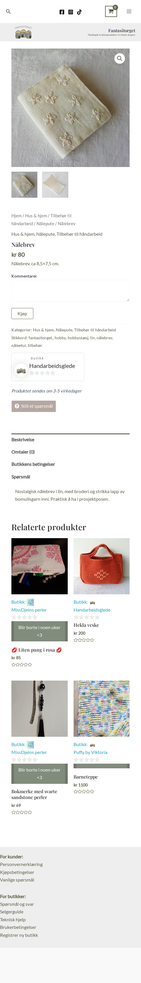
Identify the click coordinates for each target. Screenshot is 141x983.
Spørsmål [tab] (20, 476)
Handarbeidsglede (52, 365)
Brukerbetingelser (18, 927)
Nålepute (45, 223)
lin (92, 337)
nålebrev (104, 337)
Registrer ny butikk (19, 935)
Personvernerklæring (21, 864)
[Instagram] (70, 12)
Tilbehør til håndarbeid (79, 234)
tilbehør (35, 345)
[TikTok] (79, 12)
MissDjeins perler (29, 609)
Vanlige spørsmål (17, 879)
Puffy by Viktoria (90, 752)
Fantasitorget (121, 30)
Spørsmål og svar (17, 904)
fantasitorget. (41, 337)
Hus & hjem (36, 215)
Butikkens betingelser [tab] (33, 464)
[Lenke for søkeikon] (8, 11)
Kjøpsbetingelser (17, 872)
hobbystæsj (78, 337)
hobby (60, 337)
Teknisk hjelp (13, 919)
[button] (119, 58)
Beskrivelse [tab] (22, 439)
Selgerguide (11, 911)
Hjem (16, 215)
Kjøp (22, 313)
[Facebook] (62, 12)
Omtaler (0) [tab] (23, 452)
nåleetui (18, 345)
